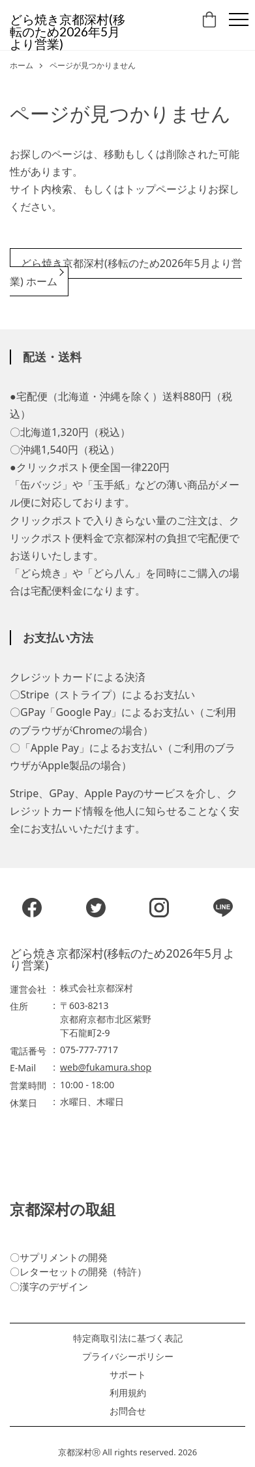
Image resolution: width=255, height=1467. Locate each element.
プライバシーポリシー (127, 1356)
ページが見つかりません (93, 65)
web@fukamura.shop (105, 1067)
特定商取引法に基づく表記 (128, 1338)
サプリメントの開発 (64, 1257)
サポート (128, 1374)
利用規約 (128, 1392)
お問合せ (128, 1411)
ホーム (21, 65)
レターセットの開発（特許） (83, 1271)
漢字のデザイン (54, 1286)
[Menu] (239, 19)
